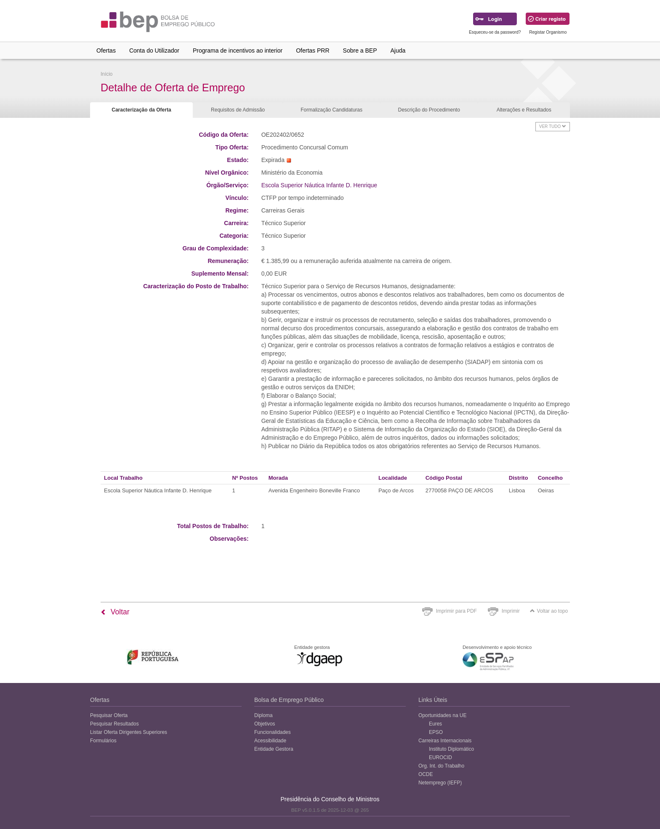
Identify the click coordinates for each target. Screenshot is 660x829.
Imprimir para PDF (456, 611)
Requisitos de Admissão (238, 110)
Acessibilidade (270, 741)
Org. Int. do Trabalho (441, 766)
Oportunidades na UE (442, 715)
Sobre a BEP (360, 50)
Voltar (115, 612)
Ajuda (398, 50)
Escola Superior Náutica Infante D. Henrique (319, 185)
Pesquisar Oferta (109, 715)
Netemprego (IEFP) (440, 783)
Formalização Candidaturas (331, 110)
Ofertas (106, 50)
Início (106, 74)
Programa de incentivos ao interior (237, 50)
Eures (435, 724)
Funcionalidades (272, 732)
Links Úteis (432, 699)
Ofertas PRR (312, 50)
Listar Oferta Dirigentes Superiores (128, 732)
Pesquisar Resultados (114, 724)
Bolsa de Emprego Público (289, 699)
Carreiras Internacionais (444, 741)
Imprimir (511, 611)
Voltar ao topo (549, 611)
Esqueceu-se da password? (495, 32)
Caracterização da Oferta (141, 110)
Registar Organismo (548, 32)
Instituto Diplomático (451, 749)
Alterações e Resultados (524, 110)
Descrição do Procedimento (429, 110)
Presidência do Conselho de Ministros (329, 799)
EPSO (436, 732)
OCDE (425, 774)
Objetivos (264, 724)
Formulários (103, 741)
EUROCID (440, 757)
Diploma (263, 715)
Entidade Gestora (273, 749)
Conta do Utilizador (154, 50)
